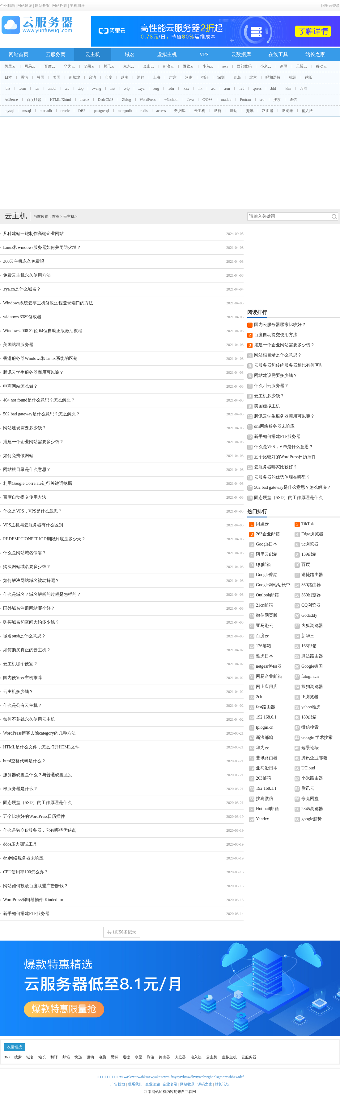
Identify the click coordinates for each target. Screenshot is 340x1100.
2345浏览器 (312, 808)
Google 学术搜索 (317, 737)
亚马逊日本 (267, 768)
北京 (253, 77)
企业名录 (170, 1084)
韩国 (40, 77)
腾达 (233, 111)
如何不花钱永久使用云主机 (29, 719)
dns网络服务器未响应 (23, 858)
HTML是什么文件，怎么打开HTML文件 (41, 747)
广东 (172, 77)
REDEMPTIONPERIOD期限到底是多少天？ (44, 539)
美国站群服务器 (18, 344)
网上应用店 (267, 686)
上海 (156, 77)
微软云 (188, 66)
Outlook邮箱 (267, 595)
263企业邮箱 (268, 534)
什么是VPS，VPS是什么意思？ (32, 511)
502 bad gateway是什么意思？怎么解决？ (41, 414)
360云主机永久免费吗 (23, 261)
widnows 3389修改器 (22, 317)
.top (80, 88)
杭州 (292, 77)
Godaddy (309, 615)
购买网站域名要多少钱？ (27, 566)
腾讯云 (109, 66)
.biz (7, 88)
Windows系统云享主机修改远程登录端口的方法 (48, 303)
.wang (96, 88)
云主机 (92, 54)
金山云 (148, 66)
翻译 (54, 1057)
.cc (67, 88)
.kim (287, 88)
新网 (283, 66)
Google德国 (312, 666)
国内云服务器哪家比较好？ (280, 324)
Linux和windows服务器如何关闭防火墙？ (42, 247)
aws (225, 66)
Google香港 (266, 574)
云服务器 (248, 1057)
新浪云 (168, 66)
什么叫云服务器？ (271, 385)
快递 (78, 1057)
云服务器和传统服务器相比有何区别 (288, 365)
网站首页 (18, 54)
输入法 (307, 111)
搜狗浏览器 (312, 686)
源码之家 (205, 1084)
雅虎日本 (264, 656)
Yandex (262, 819)
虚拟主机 (167, 54)
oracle (65, 111)
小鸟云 (208, 66)
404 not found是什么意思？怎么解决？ (39, 400)
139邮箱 (309, 554)
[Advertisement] (170, 163)
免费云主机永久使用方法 (27, 275)
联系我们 (135, 1084)
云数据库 (241, 54)
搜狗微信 (264, 798)
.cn (37, 88)
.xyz (141, 88)
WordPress (148, 99)
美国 (56, 77)
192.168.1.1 (266, 788)
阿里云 (10, 66)
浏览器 (287, 111)
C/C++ (207, 99)
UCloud (308, 768)
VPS (203, 54)
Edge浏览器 (312, 534)
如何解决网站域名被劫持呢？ (31, 580)
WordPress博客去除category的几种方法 (39, 733)
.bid (273, 88)
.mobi (52, 88)
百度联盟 (34, 99)
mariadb (46, 111)
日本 (8, 77)
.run (227, 88)
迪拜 (140, 77)
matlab (226, 99)
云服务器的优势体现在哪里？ (282, 477)
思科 (114, 1057)
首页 (55, 216)
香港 (24, 77)
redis (143, 111)
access (161, 111)
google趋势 (311, 819)
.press (257, 88)
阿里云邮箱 (267, 554)
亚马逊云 (264, 625)
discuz (84, 99)
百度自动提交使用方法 (24, 497)
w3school (171, 99)
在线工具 (278, 54)
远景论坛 (310, 747)
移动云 (321, 66)
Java (190, 99)
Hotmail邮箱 (267, 808)
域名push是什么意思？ (24, 636)
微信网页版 (267, 615)
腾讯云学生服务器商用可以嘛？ (33, 372)
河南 (189, 77)
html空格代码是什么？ (24, 761)
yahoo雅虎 (311, 707)
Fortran (245, 99)
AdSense (11, 99)
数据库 (179, 111)
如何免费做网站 (18, 455)
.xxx (186, 88)
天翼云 (301, 66)
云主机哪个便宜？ (20, 663)
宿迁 (205, 77)
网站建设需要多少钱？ (24, 428)
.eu (213, 88)
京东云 (128, 66)
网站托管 (59, 5)
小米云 (265, 66)
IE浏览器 (309, 696)
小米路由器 (312, 778)
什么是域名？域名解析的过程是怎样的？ (42, 594)
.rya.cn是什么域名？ (22, 289)
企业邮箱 (7, 5)
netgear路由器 (269, 666)
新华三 (307, 635)
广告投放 (117, 1084)
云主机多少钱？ (18, 691)
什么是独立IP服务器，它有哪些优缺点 (39, 830)
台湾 (92, 77)
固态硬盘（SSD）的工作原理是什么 (37, 802)
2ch (259, 696)
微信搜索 (310, 727)
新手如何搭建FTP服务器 (26, 913)
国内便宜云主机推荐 (22, 677)
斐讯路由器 (267, 758)
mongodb (125, 111)
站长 (308, 77)
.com (22, 88)
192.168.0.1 (266, 717)
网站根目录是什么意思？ (27, 469)
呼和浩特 (273, 77)
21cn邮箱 (264, 605)
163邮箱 (309, 646)
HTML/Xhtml (60, 99)
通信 (293, 99)
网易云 (30, 66)
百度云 (49, 66)
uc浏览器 (309, 544)
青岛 (237, 77)
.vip (127, 88)
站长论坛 (222, 1084)
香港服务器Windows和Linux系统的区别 (40, 358)
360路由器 (311, 585)
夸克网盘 (310, 798)
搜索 (277, 99)
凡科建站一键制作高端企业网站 (33, 233)
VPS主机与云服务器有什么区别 (33, 525)
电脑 (102, 1057)
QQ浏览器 (311, 605)
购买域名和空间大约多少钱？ (31, 622)
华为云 (69, 66)
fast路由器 (265, 707)
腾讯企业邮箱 (314, 758)
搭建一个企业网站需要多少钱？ (33, 441)
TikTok (307, 523)
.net (112, 88)
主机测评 (77, 5)
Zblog (126, 99)
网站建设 (24, 5)
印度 (108, 77)
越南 (124, 77)
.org (156, 88)
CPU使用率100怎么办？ (25, 872)
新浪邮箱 (264, 737)
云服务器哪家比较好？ (275, 467)
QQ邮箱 (263, 564)
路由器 (267, 111)
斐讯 (249, 111)
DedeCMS (105, 99)
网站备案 (42, 5)
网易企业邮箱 (269, 676)
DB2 (81, 111)
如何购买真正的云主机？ (27, 650)
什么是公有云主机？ (22, 705)
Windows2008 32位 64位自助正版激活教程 (42, 330)
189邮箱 (309, 717)
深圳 (221, 77)
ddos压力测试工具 (20, 844)
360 (7, 1057)
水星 (138, 1057)
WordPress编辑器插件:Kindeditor (33, 899)
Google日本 (266, 544)
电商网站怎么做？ (20, 386)
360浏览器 (311, 595)
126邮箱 (263, 646)
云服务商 (56, 54)
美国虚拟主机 (267, 406)
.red (241, 88)
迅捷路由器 (312, 574)
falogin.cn (310, 676)
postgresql (101, 111)
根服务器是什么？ (20, 788)
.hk (200, 88)
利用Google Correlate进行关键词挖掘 (37, 483)
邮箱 (66, 1057)
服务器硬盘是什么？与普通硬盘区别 (37, 774)
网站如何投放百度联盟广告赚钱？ (35, 886)
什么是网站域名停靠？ (24, 552)
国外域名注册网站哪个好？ (29, 608)
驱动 (90, 1057)
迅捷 (217, 111)
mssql (26, 111)
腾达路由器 (312, 656)
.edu (171, 88)
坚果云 (89, 66)
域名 (130, 54)
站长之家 (315, 54)
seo (262, 99)
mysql (9, 111)
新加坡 (74, 77)
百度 (305, 564)
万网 (303, 88)
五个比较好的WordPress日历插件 (34, 816)
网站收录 (187, 1084)
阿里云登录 (330, 5)
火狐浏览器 (312, 625)
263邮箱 (263, 778)
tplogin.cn (264, 727)
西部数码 (244, 66)
